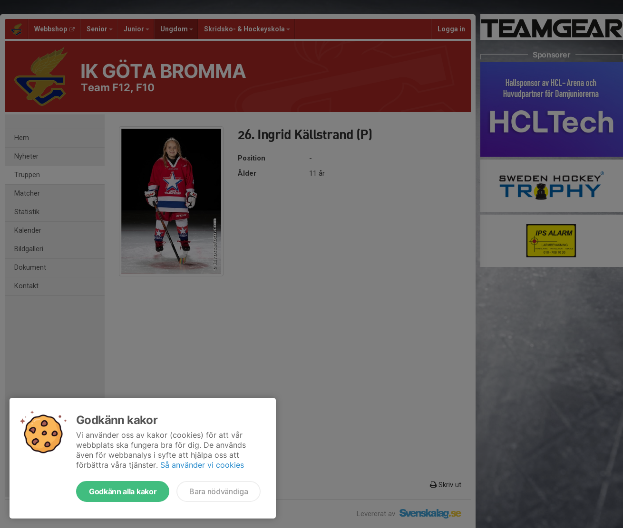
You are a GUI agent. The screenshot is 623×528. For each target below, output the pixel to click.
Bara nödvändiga (218, 491)
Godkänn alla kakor (122, 491)
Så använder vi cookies (202, 465)
